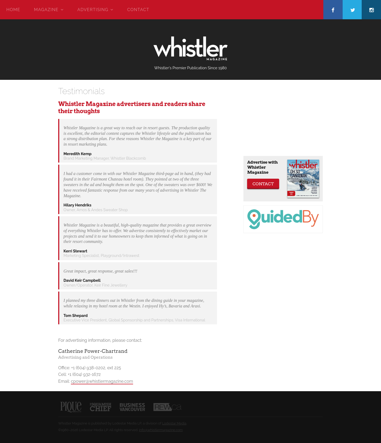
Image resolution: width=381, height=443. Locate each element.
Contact (138, 9)
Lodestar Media (174, 423)
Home (13, 9)
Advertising (92, 9)
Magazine (46, 9)
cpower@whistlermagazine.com (102, 381)
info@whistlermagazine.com (161, 430)
